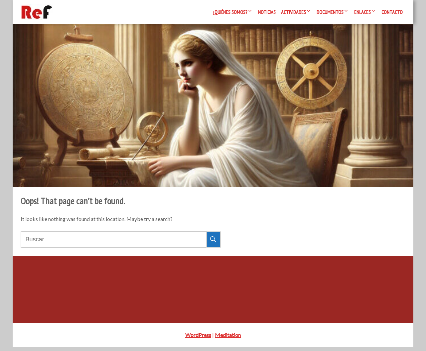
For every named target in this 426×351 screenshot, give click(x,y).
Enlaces (362, 12)
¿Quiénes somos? (230, 12)
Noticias (267, 12)
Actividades (293, 12)
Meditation (228, 339)
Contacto (392, 12)
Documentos (330, 12)
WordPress (198, 339)
